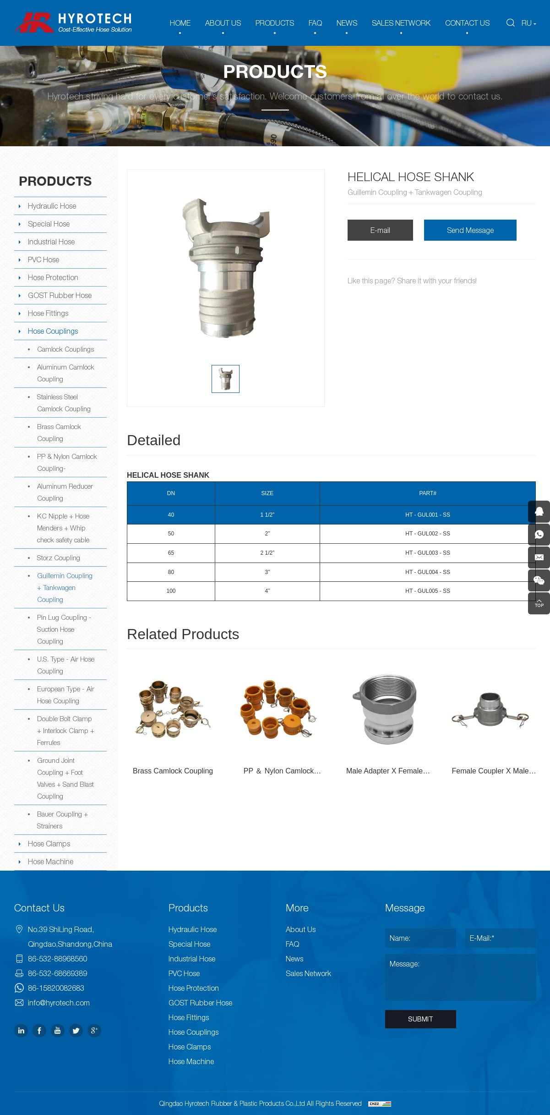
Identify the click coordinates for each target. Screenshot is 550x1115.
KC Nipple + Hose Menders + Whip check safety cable (63, 528)
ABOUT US (223, 23)
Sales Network (308, 973)
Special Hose (49, 224)
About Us (301, 929)
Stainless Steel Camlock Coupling (64, 402)
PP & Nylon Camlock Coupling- (67, 462)
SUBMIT (420, 1019)
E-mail (380, 230)
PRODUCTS (275, 23)
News (294, 959)
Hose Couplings (53, 331)
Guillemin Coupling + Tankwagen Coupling (65, 587)
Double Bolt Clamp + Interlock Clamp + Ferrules (65, 730)
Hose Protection (53, 277)
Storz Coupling (58, 557)
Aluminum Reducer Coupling (65, 492)
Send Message (470, 230)
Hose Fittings (48, 313)
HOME (180, 23)
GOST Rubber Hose (60, 295)
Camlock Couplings (65, 349)
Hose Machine (50, 861)
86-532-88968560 (57, 959)
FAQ (315, 23)
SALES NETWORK (401, 23)
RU (527, 23)
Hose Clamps (49, 843)
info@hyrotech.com (59, 1003)
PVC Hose (43, 259)
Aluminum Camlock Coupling (65, 373)
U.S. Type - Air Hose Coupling (65, 665)
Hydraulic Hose (52, 206)
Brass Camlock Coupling (59, 432)
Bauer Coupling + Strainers (62, 820)
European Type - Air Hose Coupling (65, 694)
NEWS (347, 23)
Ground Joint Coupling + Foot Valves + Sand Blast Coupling (65, 778)
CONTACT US (467, 23)
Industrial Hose (51, 241)
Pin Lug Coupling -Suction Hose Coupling (64, 629)
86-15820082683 (56, 988)
